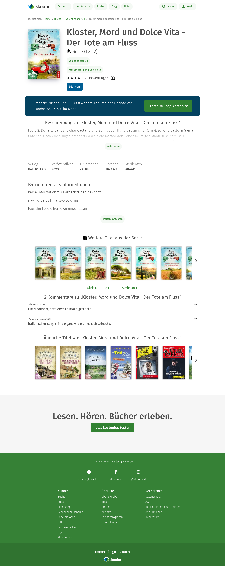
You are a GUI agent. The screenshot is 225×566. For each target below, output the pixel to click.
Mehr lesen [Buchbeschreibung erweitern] (113, 146)
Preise (100, 6)
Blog (114, 6)
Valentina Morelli (75, 19)
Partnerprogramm (112, 517)
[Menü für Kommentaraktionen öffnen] (195, 304)
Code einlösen (66, 517)
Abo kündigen (153, 512)
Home (47, 19)
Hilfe (127, 6)
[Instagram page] (139, 475)
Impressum (152, 517)
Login (187, 6)
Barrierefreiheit (67, 527)
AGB (147, 501)
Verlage (106, 512)
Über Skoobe (109, 496)
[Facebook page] (116, 475)
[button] (196, 260)
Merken (74, 87)
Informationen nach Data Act (163, 507)
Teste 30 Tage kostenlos (169, 106)
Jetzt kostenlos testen (112, 427)
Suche (168, 6)
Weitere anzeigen (113, 218)
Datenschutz (153, 496)
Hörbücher (82, 6)
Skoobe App (64, 507)
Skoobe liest (65, 537)
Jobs (104, 501)
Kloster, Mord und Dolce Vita (85, 69)
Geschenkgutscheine (70, 512)
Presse (105, 507)
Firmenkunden (110, 522)
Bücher (62, 6)
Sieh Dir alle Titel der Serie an (112, 288)
